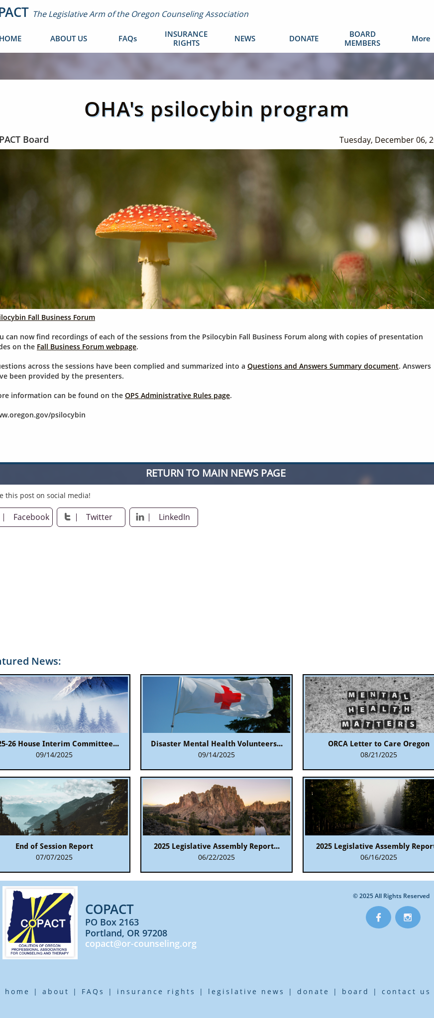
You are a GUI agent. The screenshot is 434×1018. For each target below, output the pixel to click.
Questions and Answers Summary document (323, 366)
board (355, 991)
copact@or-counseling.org (141, 943)
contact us (406, 991)
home (17, 991)
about (55, 991)
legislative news (246, 991)
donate (313, 991)
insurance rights (156, 991)
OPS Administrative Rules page (177, 395)
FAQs (93, 991)
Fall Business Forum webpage (86, 346)
